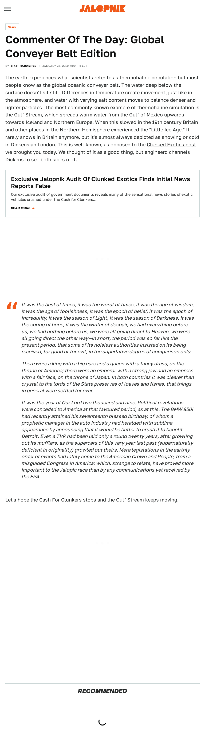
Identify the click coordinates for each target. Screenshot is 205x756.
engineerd (156, 152)
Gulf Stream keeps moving (146, 500)
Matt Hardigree (23, 65)
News (12, 26)
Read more (20, 208)
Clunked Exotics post (171, 144)
